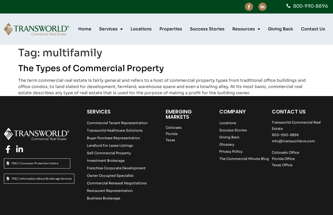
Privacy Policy (230, 151)
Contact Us (313, 29)
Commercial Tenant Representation (117, 123)
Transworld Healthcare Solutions (115, 130)
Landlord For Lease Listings (110, 145)
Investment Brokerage (106, 160)
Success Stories (207, 29)
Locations (141, 29)
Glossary (226, 144)
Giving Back (280, 29)
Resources (246, 29)
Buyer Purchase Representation (113, 138)
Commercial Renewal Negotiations (117, 183)
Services (111, 29)
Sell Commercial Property (109, 153)
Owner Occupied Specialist (110, 175)
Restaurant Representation (110, 191)
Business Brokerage (103, 198)
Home (84, 29)
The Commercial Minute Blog (244, 159)
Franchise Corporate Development (116, 168)
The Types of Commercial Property (91, 68)
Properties (170, 29)
